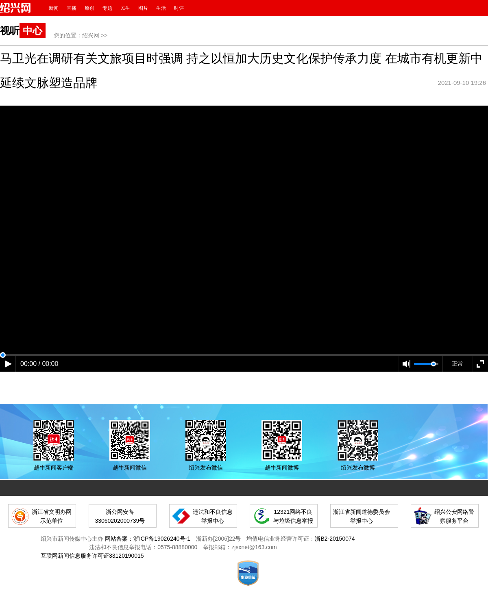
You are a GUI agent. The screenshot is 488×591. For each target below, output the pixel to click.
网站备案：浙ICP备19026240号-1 (147, 538)
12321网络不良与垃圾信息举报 (293, 516)
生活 (161, 8)
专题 (107, 8)
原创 (89, 8)
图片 (143, 8)
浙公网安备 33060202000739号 (120, 516)
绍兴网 (90, 35)
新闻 (54, 8)
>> (104, 35)
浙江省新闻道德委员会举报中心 (361, 516)
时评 (179, 8)
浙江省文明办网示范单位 (52, 516)
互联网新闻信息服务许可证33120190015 (92, 556)
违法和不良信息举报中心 (213, 516)
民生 (125, 8)
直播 (71, 8)
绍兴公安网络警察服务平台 (454, 516)
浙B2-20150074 (335, 538)
